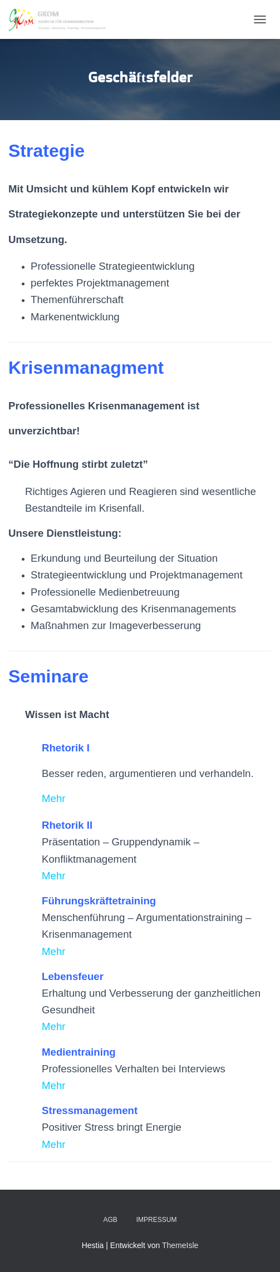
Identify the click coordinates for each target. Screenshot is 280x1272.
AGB (110, 1220)
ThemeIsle (180, 1245)
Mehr (54, 798)
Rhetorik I (66, 748)
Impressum (156, 1220)
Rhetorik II (67, 825)
